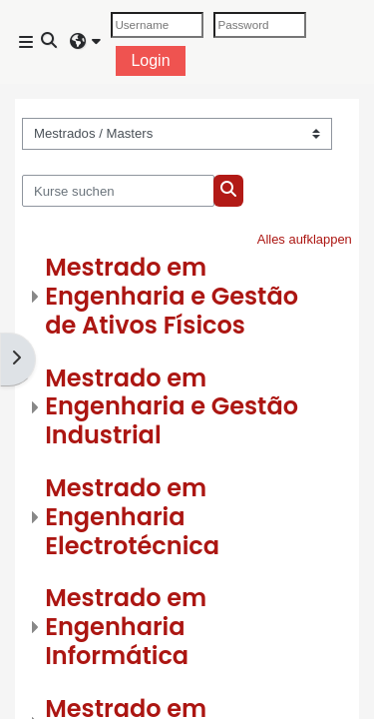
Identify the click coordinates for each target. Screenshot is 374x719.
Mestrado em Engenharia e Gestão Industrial (171, 406)
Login (150, 60)
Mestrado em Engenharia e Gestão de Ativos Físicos (171, 296)
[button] (50, 42)
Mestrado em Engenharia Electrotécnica (132, 516)
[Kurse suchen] (118, 191)
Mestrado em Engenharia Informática (125, 626)
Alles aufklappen (304, 239)
